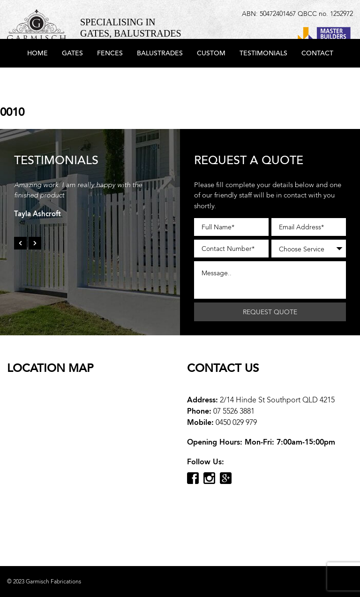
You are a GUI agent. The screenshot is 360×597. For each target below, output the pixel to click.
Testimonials (263, 80)
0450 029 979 (236, 422)
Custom (211, 80)
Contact (317, 80)
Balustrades (160, 80)
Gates (72, 80)
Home (37, 80)
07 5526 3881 (234, 411)
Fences (110, 80)
